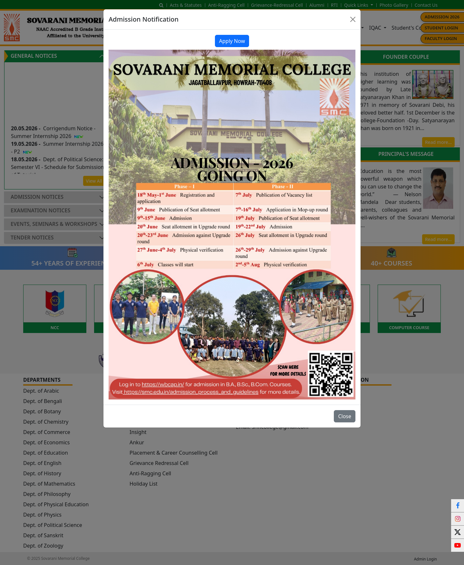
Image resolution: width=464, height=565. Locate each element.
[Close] (353, 19)
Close (344, 416)
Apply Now (232, 41)
